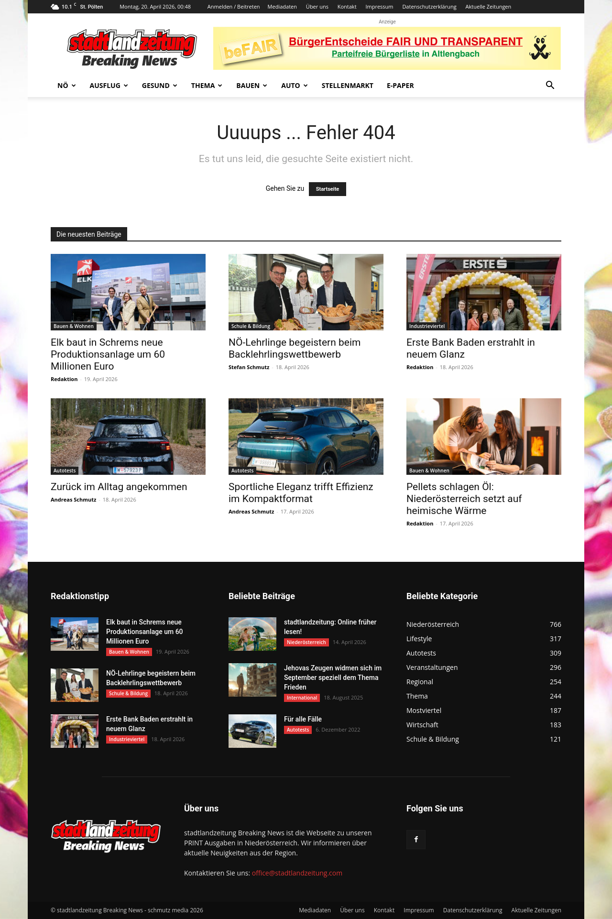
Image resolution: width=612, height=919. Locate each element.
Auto (294, 85)
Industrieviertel (427, 326)
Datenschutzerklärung (429, 6)
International (302, 697)
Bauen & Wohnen (74, 326)
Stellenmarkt (347, 85)
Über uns (317, 6)
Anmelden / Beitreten (234, 6)
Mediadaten (282, 6)
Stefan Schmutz (249, 367)
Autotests (65, 470)
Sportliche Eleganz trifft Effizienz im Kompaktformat (301, 492)
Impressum (379, 6)
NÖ (66, 85)
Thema (207, 85)
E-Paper (400, 85)
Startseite (327, 189)
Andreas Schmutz (73, 499)
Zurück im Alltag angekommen (119, 486)
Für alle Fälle (303, 719)
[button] (549, 86)
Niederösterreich (306, 642)
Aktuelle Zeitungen (489, 6)
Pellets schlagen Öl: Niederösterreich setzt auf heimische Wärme (464, 498)
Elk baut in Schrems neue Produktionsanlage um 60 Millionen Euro (108, 354)
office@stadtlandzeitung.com (297, 872)
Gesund (159, 85)
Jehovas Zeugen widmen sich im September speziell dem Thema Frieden (333, 677)
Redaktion (64, 379)
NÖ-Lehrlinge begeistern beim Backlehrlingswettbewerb (295, 348)
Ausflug (109, 85)
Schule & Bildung (250, 326)
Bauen (251, 85)
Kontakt (347, 6)
